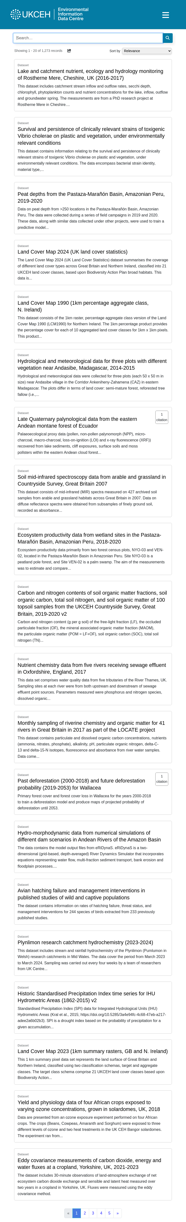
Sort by (114, 51)
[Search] (168, 38)
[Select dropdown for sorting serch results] (147, 51)
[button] (69, 50)
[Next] (117, 1213)
